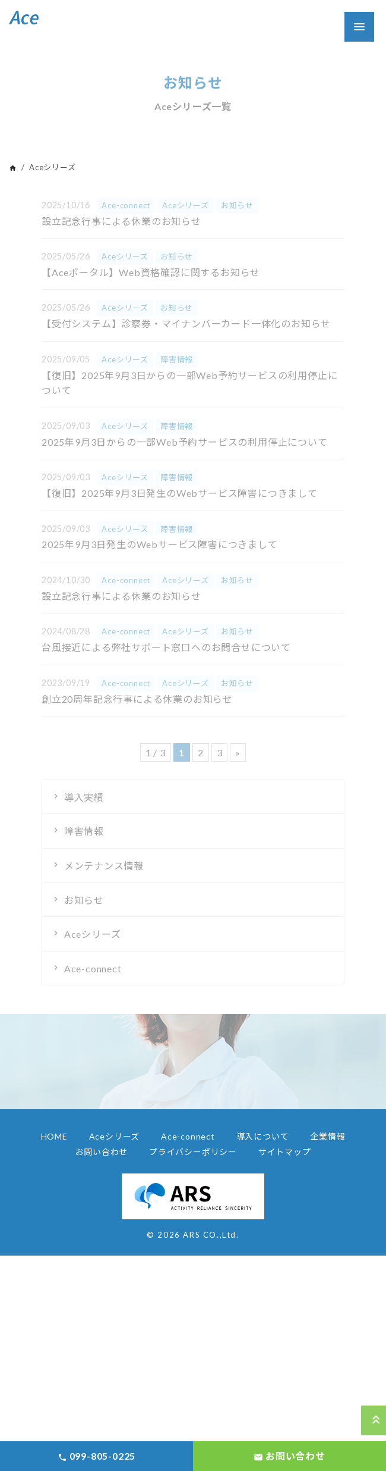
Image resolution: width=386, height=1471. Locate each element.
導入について (262, 1136)
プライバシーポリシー (193, 1152)
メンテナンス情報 (104, 865)
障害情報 (84, 831)
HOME (54, 1136)
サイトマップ (284, 1152)
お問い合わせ (101, 1152)
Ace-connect (93, 968)
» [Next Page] (238, 752)
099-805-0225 (96, 1456)
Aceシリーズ (92, 934)
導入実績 (84, 797)
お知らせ (84, 900)
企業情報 (327, 1136)
